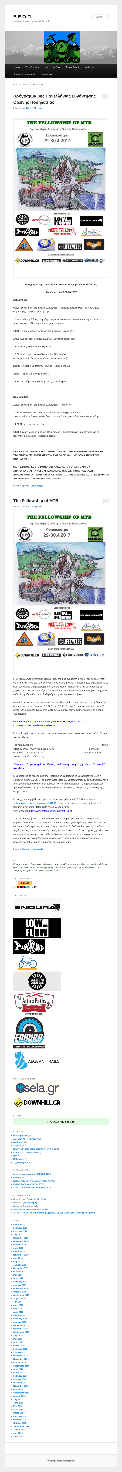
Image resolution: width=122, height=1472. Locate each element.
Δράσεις (57, 67)
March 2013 (19, 1413)
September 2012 (21, 1426)
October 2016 (19, 1292)
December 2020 (20, 1238)
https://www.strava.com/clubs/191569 (35, 803)
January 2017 (19, 1285)
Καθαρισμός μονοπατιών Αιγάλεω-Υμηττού (34, 1181)
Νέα (46, 67)
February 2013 (20, 1416)
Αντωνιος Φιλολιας (22, 1209)
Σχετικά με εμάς (32, 67)
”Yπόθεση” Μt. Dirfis (35, 1199)
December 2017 (20, 1268)
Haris (40, 108)
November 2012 (21, 1419)
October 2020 (19, 1244)
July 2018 (18, 1258)
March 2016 (19, 1315)
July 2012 (18, 1433)
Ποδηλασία (18, 1159)
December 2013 (20, 1382)
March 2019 (19, 1251)
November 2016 (21, 1288)
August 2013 (19, 1396)
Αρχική (17, 67)
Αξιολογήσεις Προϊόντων (25, 1139)
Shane (16, 1206)
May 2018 (18, 1261)
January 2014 (19, 1379)
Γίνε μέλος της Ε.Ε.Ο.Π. (61, 1121)
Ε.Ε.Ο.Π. (22, 16)
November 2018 (21, 1255)
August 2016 (19, 1298)
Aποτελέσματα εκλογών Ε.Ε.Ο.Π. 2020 (32, 1187)
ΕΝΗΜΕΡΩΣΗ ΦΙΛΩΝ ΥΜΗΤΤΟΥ (28, 1184)
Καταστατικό (41, 1209)
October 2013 (19, 1389)
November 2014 (21, 1359)
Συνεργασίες (46, 74)
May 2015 (18, 1339)
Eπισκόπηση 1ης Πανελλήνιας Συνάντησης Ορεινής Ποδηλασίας (65, 1213)
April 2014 (18, 1369)
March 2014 (19, 1372)
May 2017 (18, 1275)
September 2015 (21, 1332)
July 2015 (18, 1335)
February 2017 (20, 1282)
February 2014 (20, 1376)
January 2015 (19, 1352)
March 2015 (19, 1345)
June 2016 (18, 1305)
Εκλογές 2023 (20, 1177)
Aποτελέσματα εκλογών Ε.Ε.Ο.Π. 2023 (32, 1174)
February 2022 (20, 1231)
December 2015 (20, 1325)
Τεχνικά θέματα (73, 67)
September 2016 (21, 1295)
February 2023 (20, 1228)
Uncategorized (20, 1135)
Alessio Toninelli (21, 1213)
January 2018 (19, 1265)
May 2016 (18, 1308)
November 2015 (21, 1329)
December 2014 (20, 1355)
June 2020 (18, 1248)
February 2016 (20, 1318)
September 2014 (21, 1366)
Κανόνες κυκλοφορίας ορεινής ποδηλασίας (34, 1149)
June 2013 (18, 1403)
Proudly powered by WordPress (61, 1461)
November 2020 (21, 1241)
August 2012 (19, 1430)
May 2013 (18, 1406)
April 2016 (18, 1312)
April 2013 (18, 1409)
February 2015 (20, 1349)
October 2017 (19, 1271)
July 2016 (18, 1302)
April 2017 (18, 1278)
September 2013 (21, 1393)
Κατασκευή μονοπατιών (25, 74)
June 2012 (18, 1436)
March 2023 (19, 1224)
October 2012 (19, 1423)
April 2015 (18, 1342)
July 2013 (18, 1399)
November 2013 (21, 1386)
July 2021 (18, 1234)
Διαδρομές (89, 67)
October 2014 (19, 1362)
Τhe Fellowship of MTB (35, 500)
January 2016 (19, 1322)
